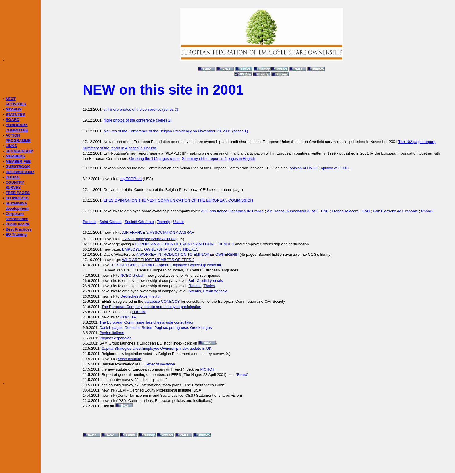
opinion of (298, 168)
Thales (209, 286)
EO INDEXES (17, 198)
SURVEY (13, 187)
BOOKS (12, 177)
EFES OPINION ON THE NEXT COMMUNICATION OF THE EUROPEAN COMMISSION (178, 200)
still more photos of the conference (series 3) (141, 109)
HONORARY (16, 125)
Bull (191, 280)
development (16, 208)
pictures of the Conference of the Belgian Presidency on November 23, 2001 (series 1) (176, 131)
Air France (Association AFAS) (292, 211)
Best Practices (19, 229)
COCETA (128, 317)
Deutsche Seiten (138, 327)
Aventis (195, 291)
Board (242, 374)
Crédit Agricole (215, 291)
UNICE (313, 168)
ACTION (13, 135)
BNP (325, 211)
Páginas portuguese (171, 327)
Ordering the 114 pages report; (155, 158)
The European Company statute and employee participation (151, 307)
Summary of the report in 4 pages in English (119, 148)
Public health (17, 224)
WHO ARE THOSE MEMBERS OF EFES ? (158, 260)
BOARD (12, 119)
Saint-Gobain (111, 222)
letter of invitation (160, 364)
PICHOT (207, 369)
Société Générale (139, 222)
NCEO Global (131, 275)
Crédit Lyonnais (210, 280)
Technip (163, 222)
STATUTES (15, 114)
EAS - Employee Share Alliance (148, 239)
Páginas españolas (115, 338)
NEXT (11, 99)
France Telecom (345, 211)
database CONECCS (162, 301)
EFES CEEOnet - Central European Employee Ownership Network (165, 265)
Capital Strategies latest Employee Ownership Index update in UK (157, 348)
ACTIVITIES (15, 104)
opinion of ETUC (335, 168)
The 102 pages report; (417, 141)
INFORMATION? (20, 172)
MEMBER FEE (18, 161)
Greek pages (201, 327)
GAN (366, 211)
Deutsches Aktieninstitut (140, 296)
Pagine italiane (112, 333)
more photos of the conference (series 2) (137, 120)
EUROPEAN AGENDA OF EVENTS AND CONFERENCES (184, 244)
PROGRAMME (17, 140)
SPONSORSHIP (19, 151)
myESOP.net (131, 179)
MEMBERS (15, 156)
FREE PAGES (18, 193)
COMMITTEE (16, 130)
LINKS (11, 146)
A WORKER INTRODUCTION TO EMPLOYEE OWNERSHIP (187, 254)
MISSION (13, 109)
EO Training (16, 234)
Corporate (15, 213)
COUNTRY (15, 182)
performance (16, 219)
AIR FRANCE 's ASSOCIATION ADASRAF (158, 232)
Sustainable (16, 203)
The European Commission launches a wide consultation (146, 322)
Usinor (178, 222)
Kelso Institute (129, 359)
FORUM (139, 312)
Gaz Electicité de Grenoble (395, 211)
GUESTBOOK (18, 166)
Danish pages (111, 327)
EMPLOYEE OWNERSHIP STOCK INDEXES (160, 249)
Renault (195, 286)
